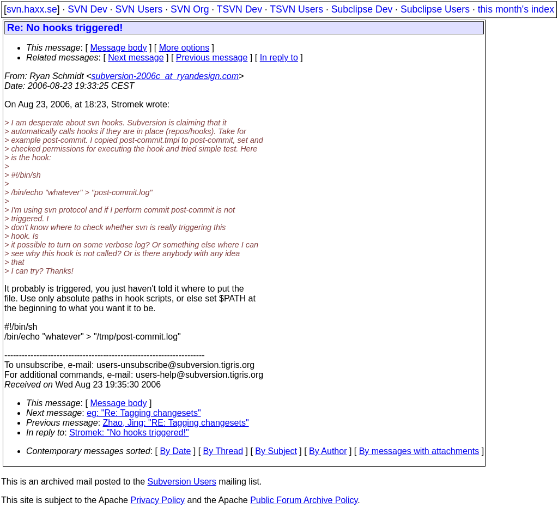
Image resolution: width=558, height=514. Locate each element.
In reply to (279, 57)
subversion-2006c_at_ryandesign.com (165, 76)
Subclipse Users (435, 9)
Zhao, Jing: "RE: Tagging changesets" (176, 422)
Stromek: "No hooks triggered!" (129, 432)
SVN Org (190, 9)
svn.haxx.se (32, 9)
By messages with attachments (419, 451)
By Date (175, 451)
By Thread (223, 451)
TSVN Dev (239, 9)
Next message (135, 57)
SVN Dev (87, 9)
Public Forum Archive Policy (303, 500)
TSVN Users (296, 9)
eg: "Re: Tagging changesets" (144, 413)
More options (184, 47)
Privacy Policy (157, 500)
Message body (118, 47)
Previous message (212, 57)
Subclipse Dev (361, 9)
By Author (328, 451)
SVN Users (138, 9)
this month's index (516, 9)
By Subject (275, 451)
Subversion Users (182, 481)
